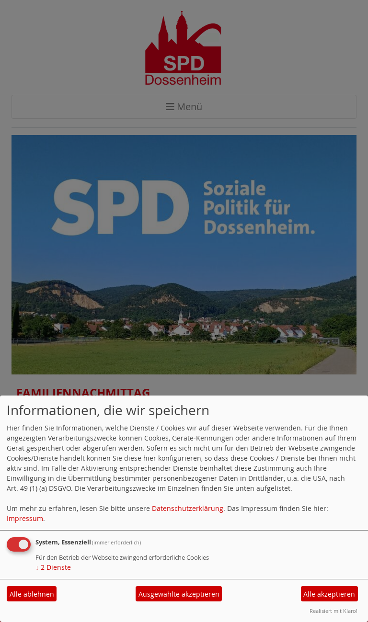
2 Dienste (53, 567)
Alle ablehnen (32, 594)
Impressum (25, 518)
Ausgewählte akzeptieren (178, 594)
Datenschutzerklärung (187, 508)
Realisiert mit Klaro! (333, 610)
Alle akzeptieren (329, 594)
